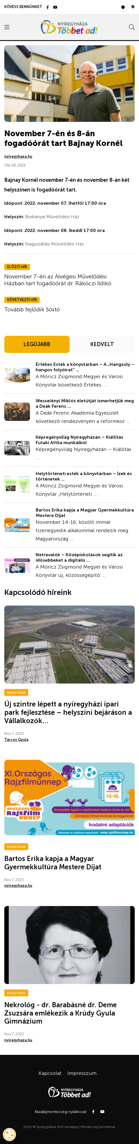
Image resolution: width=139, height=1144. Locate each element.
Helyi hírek (16, 692)
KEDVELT (102, 344)
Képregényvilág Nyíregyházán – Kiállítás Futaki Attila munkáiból (79, 439)
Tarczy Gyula (16, 739)
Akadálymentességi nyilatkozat (60, 1112)
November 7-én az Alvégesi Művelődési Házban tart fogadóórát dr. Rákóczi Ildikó (57, 280)
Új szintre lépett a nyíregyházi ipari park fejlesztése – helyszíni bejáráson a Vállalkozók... (68, 712)
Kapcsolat (50, 1073)
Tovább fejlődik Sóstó (32, 309)
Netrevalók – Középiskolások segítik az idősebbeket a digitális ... (79, 557)
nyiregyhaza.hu (18, 156)
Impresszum (81, 1073)
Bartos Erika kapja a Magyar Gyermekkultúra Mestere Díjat (85, 512)
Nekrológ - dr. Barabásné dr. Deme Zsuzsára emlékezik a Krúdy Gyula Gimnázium (60, 1013)
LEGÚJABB (36, 344)
